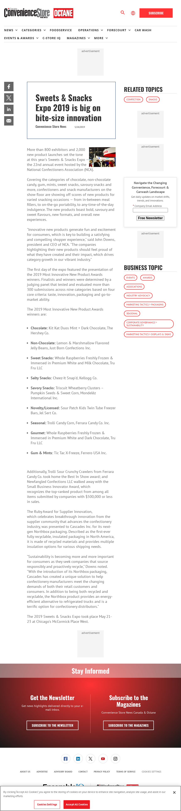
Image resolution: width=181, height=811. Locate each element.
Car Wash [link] (143, 30)
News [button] (8, 30)
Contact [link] (83, 771)
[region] (90, 798)
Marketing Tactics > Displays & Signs (148, 334)
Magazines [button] (76, 38)
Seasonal (132, 313)
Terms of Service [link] (126, 771)
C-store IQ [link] (52, 38)
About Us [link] (25, 771)
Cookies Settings (151, 772)
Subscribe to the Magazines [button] (128, 725)
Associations (134, 286)
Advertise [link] (42, 771)
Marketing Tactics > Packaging (144, 304)
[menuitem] (13, 30)
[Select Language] (133, 13)
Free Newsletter (150, 218)
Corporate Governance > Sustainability (141, 324)
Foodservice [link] (61, 30)
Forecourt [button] (116, 30)
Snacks (153, 99)
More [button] (98, 38)
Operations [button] (88, 30)
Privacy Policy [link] (102, 771)
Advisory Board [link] (63, 771)
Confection (133, 99)
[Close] (174, 792)
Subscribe (156, 13)
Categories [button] (31, 30)
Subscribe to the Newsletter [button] (52, 725)
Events (130, 277)
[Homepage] (38, 13)
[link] (8, 86)
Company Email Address (147, 206)
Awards (147, 277)
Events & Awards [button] (19, 38)
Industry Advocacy (138, 295)
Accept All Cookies (77, 804)
